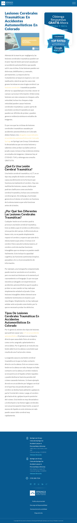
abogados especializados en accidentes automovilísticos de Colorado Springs (22, 138)
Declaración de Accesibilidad (38, 509)
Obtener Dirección (36, 455)
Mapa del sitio (38, 513)
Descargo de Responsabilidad (38, 505)
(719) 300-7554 (35, 478)
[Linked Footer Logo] (38, 493)
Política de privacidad (38, 501)
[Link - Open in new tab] (30, 484)
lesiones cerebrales (12, 87)
